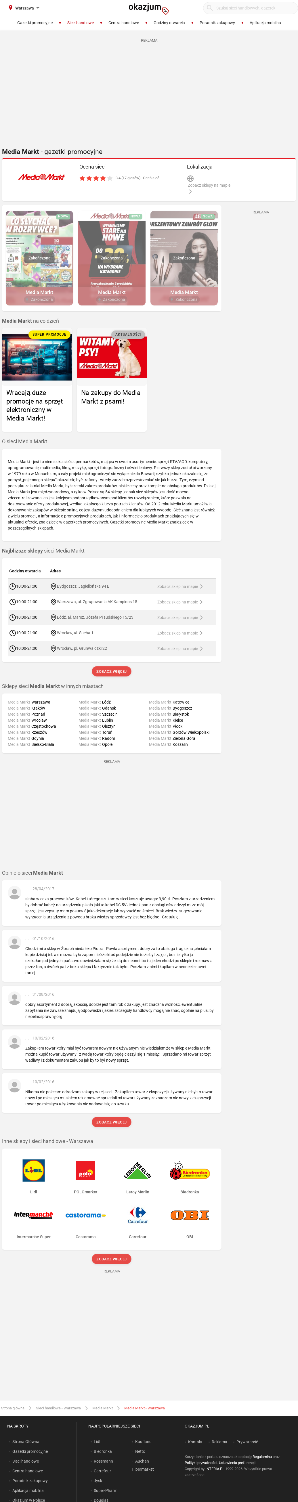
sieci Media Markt (43, 551)
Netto (140, 1451)
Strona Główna (25, 1441)
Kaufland (143, 1441)
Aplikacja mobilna (28, 1490)
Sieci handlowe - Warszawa (58, 1408)
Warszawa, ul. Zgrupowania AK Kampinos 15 (97, 601)
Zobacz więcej (112, 671)
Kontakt (195, 1442)
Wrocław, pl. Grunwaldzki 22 (82, 648)
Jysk (98, 1480)
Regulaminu (262, 1457)
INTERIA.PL (214, 1469)
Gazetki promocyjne (30, 1451)
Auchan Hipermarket (143, 1465)
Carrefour (102, 1471)
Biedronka (103, 1451)
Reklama (219, 1442)
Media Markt (102, 1408)
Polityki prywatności (201, 1463)
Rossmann (103, 1461)
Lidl (97, 1441)
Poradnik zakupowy (30, 1480)
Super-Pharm (105, 1490)
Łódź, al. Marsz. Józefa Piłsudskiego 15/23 (95, 617)
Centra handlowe (27, 1471)
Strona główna (12, 1408)
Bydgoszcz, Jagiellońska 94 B (83, 586)
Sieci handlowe (25, 1461)
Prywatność (247, 1442)
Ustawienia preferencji (237, 1463)
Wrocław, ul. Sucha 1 (75, 632)
